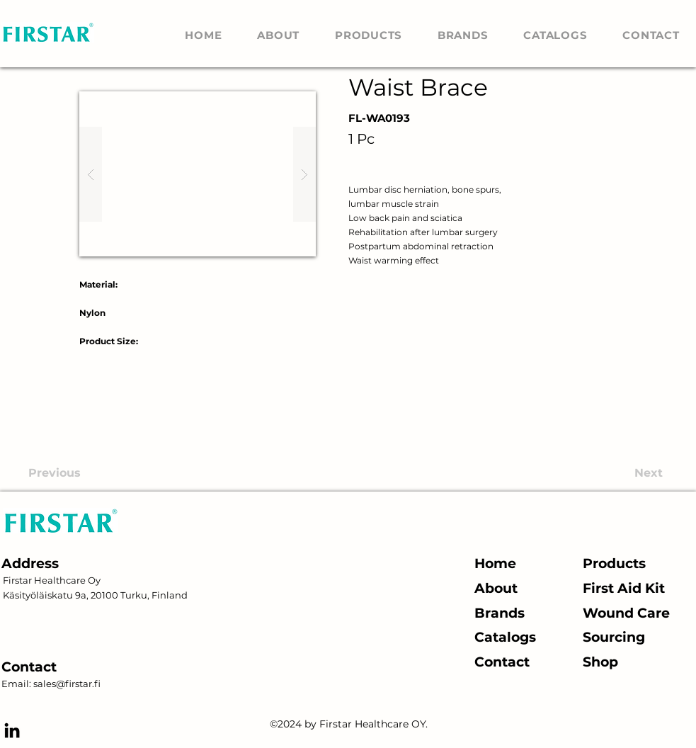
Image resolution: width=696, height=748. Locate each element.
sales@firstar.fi (67, 683)
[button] (197, 173)
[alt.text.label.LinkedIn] (12, 730)
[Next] (610, 473)
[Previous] (98, 473)
